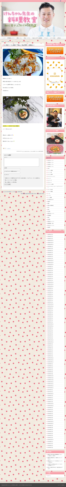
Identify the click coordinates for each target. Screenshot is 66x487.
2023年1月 (50, 302)
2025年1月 (50, 258)
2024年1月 (50, 280)
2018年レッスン (51, 162)
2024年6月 (50, 272)
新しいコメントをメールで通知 (11, 180)
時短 (48, 217)
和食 (48, 203)
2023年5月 (50, 294)
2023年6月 (50, 292)
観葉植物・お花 (50, 223)
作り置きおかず (50, 199)
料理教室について (10, 38)
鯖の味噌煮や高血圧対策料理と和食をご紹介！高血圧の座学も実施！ (32, 193)
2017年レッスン (51, 160)
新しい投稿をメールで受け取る (11, 182)
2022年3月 (50, 318)
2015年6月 (50, 411)
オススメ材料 (7, 41)
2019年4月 (50, 373)
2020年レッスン (51, 166)
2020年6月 (50, 347)
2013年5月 (50, 447)
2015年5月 (50, 413)
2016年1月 (50, 401)
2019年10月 (50, 361)
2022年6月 (50, 312)
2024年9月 (50, 266)
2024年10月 (50, 264)
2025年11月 (50, 242)
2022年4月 (50, 316)
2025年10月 (50, 244)
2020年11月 (50, 339)
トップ (4, 38)
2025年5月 (50, 252)
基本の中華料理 (50, 205)
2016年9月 (50, 395)
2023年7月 (50, 290)
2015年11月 (50, 403)
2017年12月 (50, 387)
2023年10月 (50, 286)
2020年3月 (50, 351)
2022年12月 (50, 304)
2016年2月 (50, 399)
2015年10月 (50, 405)
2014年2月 (50, 435)
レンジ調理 (50, 197)
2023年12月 (50, 282)
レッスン (49, 195)
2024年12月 (50, 260)
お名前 (5, 167)
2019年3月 (50, 375)
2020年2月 (50, 353)
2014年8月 (50, 427)
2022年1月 (50, 322)
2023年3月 (50, 298)
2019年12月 (50, 357)
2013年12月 (50, 439)
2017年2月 (50, 389)
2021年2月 (50, 335)
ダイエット (50, 182)
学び (48, 207)
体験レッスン (19, 38)
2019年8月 (50, 365)
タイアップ (50, 180)
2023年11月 (50, 284)
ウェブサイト (6, 174)
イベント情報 (50, 170)
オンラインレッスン (51, 176)
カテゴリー (49, 157)
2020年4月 (50, 349)
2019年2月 (50, 377)
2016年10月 (50, 393)
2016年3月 (50, 397)
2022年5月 (50, 314)
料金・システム (27, 38)
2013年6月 (50, 445)
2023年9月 (50, 288)
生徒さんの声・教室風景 (37, 38)
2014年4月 (50, 431)
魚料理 (42, 151)
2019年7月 (50, 367)
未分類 (49, 219)
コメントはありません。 (26, 151)
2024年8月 (50, 268)
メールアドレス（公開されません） (11, 171)
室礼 (48, 209)
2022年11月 (50, 306)
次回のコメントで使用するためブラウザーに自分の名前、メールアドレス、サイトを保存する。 (22, 178)
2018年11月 (50, 383)
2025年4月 (50, 254)
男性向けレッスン (51, 221)
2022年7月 (50, 310)
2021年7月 (50, 330)
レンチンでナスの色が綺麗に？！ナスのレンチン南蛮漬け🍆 (12, 191)
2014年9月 (50, 425)
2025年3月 (50, 256)
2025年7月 (50, 248)
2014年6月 (50, 429)
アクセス (46, 38)
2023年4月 (50, 296)
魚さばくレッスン (51, 225)
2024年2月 (50, 278)
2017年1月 (50, 391)
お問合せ (59, 38)
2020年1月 (50, 355)
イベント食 (50, 172)
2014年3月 (50, 433)
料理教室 (49, 215)
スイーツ (49, 178)
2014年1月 (50, 437)
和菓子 (49, 201)
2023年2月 (50, 300)
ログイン (49, 475)
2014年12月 (50, 421)
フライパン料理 (38, 151)
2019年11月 (50, 359)
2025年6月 (50, 250)
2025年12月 (50, 240)
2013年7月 (50, 443)
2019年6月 (50, 369)
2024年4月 (50, 274)
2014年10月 (50, 423)
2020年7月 (50, 345)
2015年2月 (50, 417)
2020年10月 (50, 341)
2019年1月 (50, 379)
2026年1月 (50, 238)
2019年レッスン (51, 164)
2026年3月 (50, 234)
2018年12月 (50, 381)
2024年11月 (50, 262)
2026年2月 (50, 236)
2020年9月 (50, 343)
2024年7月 (50, 270)
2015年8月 (50, 407)
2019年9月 (50, 363)
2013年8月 (50, 441)
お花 (48, 168)
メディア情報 (50, 191)
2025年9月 (50, 246)
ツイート (9, 148)
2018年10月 (50, 385)
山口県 (49, 211)
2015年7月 (50, 409)
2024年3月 (50, 276)
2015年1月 (50, 419)
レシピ (49, 193)
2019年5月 (50, 371)
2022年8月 (50, 308)
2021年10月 (50, 326)
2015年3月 (50, 415)
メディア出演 (52, 38)
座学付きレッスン (51, 213)
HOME (3, 41)
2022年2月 (50, 320)
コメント (5, 157)
